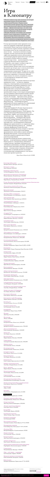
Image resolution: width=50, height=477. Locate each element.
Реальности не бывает (8, 436)
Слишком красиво (7, 340)
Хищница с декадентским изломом (11, 363)
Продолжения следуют (9, 205)
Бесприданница (7, 247)
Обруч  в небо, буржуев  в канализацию (13, 452)
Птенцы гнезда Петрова (9, 402)
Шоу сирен (6, 313)
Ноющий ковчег (7, 321)
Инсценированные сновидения (10, 425)
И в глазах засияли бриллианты (10, 240)
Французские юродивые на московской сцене (13, 456)
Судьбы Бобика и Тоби (8, 220)
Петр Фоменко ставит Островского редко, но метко (15, 286)
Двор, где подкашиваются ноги (10, 328)
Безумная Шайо (7, 409)
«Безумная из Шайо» (8, 429)
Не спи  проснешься (8, 367)
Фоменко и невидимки (8, 433)
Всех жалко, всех (7, 301)
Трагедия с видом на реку (9, 263)
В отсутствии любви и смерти (10, 163)
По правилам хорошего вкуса (10, 305)
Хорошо (46, 475)
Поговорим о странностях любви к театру (13, 398)
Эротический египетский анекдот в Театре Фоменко (15, 174)
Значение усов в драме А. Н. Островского (12, 290)
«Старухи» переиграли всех (9, 440)
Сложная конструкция (8, 325)
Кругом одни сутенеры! (9, 190)
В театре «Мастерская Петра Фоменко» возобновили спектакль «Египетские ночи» (21, 182)
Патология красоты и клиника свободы (12, 379)
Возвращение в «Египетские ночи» (11, 170)
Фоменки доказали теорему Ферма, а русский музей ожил (16, 382)
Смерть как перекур (8, 375)
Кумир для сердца (7, 460)
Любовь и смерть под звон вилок (11, 271)
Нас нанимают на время (9, 348)
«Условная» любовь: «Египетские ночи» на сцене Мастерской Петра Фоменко (20, 178)
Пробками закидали (8, 344)
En (48, 2)
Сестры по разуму (7, 448)
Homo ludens (6, 390)
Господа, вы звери (7, 251)
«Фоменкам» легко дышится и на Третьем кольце (14, 236)
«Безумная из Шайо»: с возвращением (12, 193)
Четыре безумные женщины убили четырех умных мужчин (16, 444)
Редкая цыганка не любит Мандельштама (12, 298)
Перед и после (7, 228)
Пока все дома (7, 332)
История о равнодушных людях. (10, 255)
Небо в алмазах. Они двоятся (10, 224)
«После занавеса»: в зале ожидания (11, 232)
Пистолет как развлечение (9, 371)
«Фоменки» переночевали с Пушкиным (12, 406)
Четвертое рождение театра (10, 259)
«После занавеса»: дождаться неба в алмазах (13, 186)
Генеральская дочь (8, 359)
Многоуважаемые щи (8, 209)
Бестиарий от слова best (9, 352)
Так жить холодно (8, 244)
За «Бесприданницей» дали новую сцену (12, 282)
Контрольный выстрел (8, 355)
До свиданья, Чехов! (8, 213)
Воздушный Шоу (7, 309)
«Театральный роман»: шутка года (11, 201)
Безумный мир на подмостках (10, 413)
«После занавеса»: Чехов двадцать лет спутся (13, 217)
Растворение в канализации (10, 417)
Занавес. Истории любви (9, 197)
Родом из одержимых (8, 267)
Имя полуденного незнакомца (10, 421)
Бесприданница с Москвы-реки (10, 274)
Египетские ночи (7, 386)
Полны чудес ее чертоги (9, 166)
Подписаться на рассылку (37, 471)
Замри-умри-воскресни (8, 278)
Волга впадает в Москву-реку (10, 294)
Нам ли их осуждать (8, 336)
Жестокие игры (7, 317)
